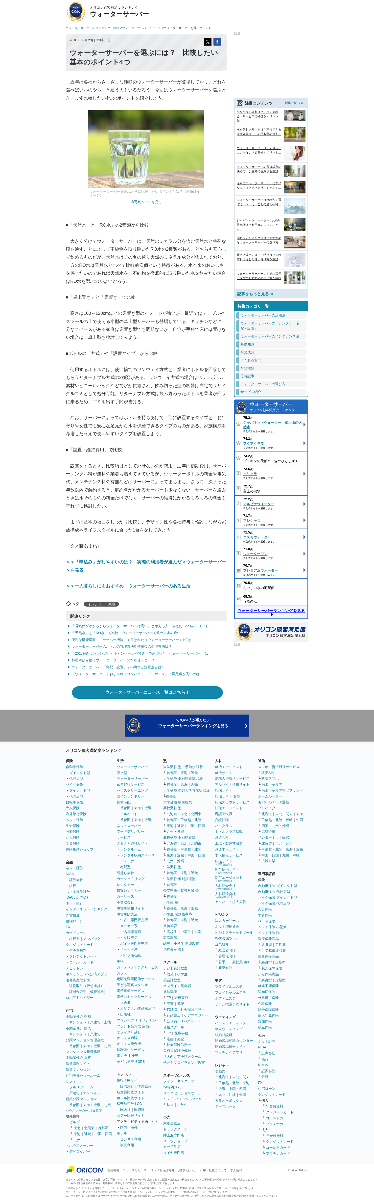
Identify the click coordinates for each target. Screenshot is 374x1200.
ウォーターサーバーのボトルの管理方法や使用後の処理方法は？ (121, 646)
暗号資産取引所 (78, 980)
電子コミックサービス (134, 997)
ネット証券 (74, 868)
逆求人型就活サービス (232, 778)
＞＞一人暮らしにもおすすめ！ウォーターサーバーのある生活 (128, 586)
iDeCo (263, 1065)
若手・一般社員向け (234, 962)
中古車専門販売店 (134, 920)
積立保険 (265, 1027)
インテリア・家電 (101, 604)
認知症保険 (266, 992)
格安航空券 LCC (129, 1104)
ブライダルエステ (229, 986)
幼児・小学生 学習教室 (181, 944)
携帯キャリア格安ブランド (282, 790)
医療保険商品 (268, 939)
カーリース (125, 896)
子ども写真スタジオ (132, 985)
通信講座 (170, 992)
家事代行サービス (130, 784)
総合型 (125, 1003)
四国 (264, 826)
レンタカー (125, 885)
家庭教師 (170, 938)
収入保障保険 (271, 968)
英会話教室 (172, 980)
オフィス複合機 (129, 1044)
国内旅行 (127, 1086)
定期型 (280, 945)
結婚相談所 (223, 1035)
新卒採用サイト (227, 870)
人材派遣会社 (225, 895)
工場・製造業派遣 (229, 843)
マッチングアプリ (229, 1052)
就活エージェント (229, 767)
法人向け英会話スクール (182, 1057)
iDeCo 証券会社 (78, 897)
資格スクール (173, 1027)
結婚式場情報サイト (230, 1046)
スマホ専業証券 (78, 892)
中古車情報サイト (130, 908)
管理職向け (227, 956)
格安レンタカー (129, 890)
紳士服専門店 (173, 1135)
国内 (123, 1127)
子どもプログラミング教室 (184, 1063)
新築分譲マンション (81, 1099)
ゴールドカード (81, 962)
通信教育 (170, 926)
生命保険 (73, 826)
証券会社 (76, 880)
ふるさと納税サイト (132, 843)
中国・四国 (103, 1134)
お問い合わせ (187, 1170)
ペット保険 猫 (269, 933)
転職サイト (223, 790)
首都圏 (74, 1046)
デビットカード (78, 968)
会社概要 (113, 1170)
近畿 (97, 1046)
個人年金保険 (268, 1015)
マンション (78, 1022)
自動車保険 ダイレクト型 (277, 886)
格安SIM (268, 773)
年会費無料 (78, 951)
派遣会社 (222, 837)
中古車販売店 (127, 914)
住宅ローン (74, 921)
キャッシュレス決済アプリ (86, 974)
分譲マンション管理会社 (85, 1040)
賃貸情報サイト (78, 1064)
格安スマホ (270, 778)
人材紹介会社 (225, 887)
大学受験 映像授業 (177, 802)
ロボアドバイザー (80, 998)
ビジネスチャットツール (234, 932)
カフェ (122, 973)
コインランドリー (130, 796)
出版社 (125, 1014)
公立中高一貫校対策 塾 (181, 890)
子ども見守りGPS (131, 1062)
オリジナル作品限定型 (137, 1008)
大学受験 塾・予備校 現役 (183, 767)
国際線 (139, 1110)
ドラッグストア (175, 1129)
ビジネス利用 (130, 1139)
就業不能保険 (268, 986)
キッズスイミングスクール (182, 1099)
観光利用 (127, 1145)
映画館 (220, 1071)
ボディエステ (225, 998)
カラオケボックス (229, 1101)
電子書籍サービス (130, 991)
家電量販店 (172, 1123)
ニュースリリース (135, 1170)
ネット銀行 (74, 903)
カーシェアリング (130, 879)
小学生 (199, 932)
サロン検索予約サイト (232, 1004)
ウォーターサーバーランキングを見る (271, 611)
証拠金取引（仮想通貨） (88, 992)
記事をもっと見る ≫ (255, 294)
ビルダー (76, 1122)
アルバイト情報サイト (232, 784)
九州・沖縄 (175, 831)
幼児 (170, 974)
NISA (70, 874)
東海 (86, 1046)
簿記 (180, 1004)
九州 (107, 1046)
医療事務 (181, 998)
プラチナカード (278, 1124)
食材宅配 (124, 802)
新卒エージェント (229, 879)
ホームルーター (270, 796)
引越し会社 (125, 873)
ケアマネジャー (196, 1015)
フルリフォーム (81, 1087)
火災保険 (73, 808)
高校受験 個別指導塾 (179, 837)
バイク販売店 (127, 938)
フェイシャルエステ (230, 992)
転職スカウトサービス (232, 802)
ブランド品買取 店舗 (133, 1026)
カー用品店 (172, 1147)
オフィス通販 (127, 1038)
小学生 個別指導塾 (177, 914)
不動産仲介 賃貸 (78, 1058)
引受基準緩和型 (273, 951)
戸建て (95, 1022)
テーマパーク (225, 1106)
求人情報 (236, 1170)
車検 (120, 961)
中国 (299, 820)
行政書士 (174, 1015)
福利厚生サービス (130, 1050)
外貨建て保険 (268, 998)
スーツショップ (175, 1141)
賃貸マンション (78, 1069)
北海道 (172, 814)
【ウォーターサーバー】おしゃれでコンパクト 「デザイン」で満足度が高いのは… (137, 674)
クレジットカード (80, 945)
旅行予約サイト (129, 1080)
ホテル (122, 1133)
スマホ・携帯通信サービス (279, 767)
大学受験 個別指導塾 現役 (183, 778)
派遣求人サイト (227, 849)
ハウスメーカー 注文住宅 (84, 1110)
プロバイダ (266, 808)
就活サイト (223, 773)
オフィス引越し (129, 1032)
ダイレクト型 (79, 773)
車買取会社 (125, 902)
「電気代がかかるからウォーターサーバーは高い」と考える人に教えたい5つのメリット (140, 626)
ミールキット (127, 814)
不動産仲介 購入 (78, 1028)
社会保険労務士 (193, 1010)
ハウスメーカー (81, 1145)
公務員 (172, 1021)
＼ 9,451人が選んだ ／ (193, 723)
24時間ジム (172, 1087)
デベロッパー (79, 1151)
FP (169, 998)
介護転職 (222, 820)
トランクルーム (129, 849)
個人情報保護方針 (162, 1170)
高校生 (172, 932)
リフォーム (74, 1081)
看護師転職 (223, 814)
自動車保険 (74, 767)
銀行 (72, 886)
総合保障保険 (268, 1010)
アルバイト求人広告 (230, 902)
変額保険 (265, 1021)
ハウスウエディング (230, 1023)
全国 (242, 1095)
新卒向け (225, 968)
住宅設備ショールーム (83, 1075)
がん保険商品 (268, 974)
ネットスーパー (129, 826)
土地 (107, 1022)
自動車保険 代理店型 (274, 892)
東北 (77, 1128)
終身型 (266, 945)
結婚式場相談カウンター (234, 1040)
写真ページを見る (148, 202)
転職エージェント (229, 808)
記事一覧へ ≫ (294, 103)
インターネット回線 (273, 837)
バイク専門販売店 (134, 944)
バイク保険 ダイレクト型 (277, 897)
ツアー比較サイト (130, 1116)
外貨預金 (73, 915)
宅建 (170, 1004)
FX (68, 927)
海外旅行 (144, 1086)
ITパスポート (191, 1021)
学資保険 (73, 843)
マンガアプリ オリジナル (136, 1020)
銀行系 (74, 939)
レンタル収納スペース (137, 855)
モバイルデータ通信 (273, 802)
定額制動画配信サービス (136, 979)
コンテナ (127, 861)
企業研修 (222, 944)
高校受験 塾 (172, 808)
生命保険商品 (268, 956)
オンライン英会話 (177, 986)
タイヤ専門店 (173, 1153)
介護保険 (265, 1004)
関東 (246, 1077)
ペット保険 (74, 820)
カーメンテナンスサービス (137, 967)
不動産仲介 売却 (78, 1016)
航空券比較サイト (130, 1092)
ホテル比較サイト (130, 1098)
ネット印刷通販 (227, 927)
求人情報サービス (229, 855)
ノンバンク (91, 939)
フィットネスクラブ (178, 1081)
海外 (134, 1127)
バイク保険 (74, 784)
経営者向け (227, 950)
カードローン (76, 933)
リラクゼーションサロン (182, 1093)
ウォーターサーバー (277, 407)
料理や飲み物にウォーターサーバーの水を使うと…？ (113, 660)
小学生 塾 (170, 902)
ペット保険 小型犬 (272, 927)
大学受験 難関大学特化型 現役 (186, 790)
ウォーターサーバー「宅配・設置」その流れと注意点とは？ (118, 667)
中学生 (186, 932)
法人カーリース (227, 921)
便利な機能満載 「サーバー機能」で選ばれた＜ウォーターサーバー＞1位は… (133, 640)
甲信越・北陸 (191, 820)
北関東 (89, 1128)
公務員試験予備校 (177, 1051)
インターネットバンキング (86, 909)
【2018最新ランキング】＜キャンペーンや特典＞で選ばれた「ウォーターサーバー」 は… (141, 653)
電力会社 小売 (128, 1056)
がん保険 (73, 837)
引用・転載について (213, 1170)
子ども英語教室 (175, 968)
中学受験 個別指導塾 (179, 879)
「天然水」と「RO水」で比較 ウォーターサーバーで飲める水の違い (126, 633)
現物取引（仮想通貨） (86, 986)
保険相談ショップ (80, 849)
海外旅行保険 (76, 814)
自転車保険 (74, 802)
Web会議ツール (227, 938)
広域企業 (268, 831)
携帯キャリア (271, 784)
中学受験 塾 (172, 867)
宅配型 (125, 867)
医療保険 (73, 831)
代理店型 (76, 778)
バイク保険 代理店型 (274, 903)
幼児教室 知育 (174, 949)
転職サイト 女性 (227, 796)
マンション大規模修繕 (83, 1052)
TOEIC (172, 1010)
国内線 (125, 1110)
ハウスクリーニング (132, 790)
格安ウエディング (229, 1029)
